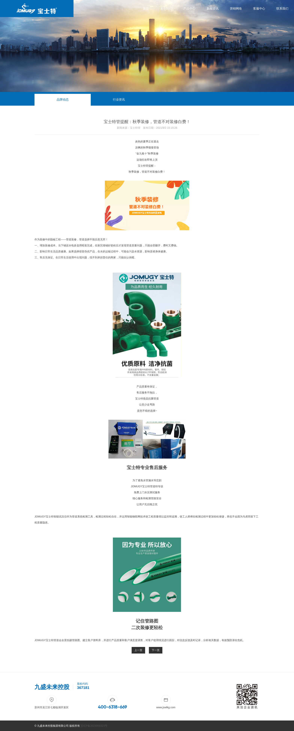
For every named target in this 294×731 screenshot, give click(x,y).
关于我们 (166, 8)
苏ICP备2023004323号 (94, 725)
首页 (146, 8)
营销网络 (236, 8)
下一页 (156, 650)
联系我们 (282, 8)
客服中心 (259, 8)
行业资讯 (119, 99)
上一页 (138, 650)
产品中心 (189, 8)
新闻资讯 (213, 8)
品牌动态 (63, 99)
